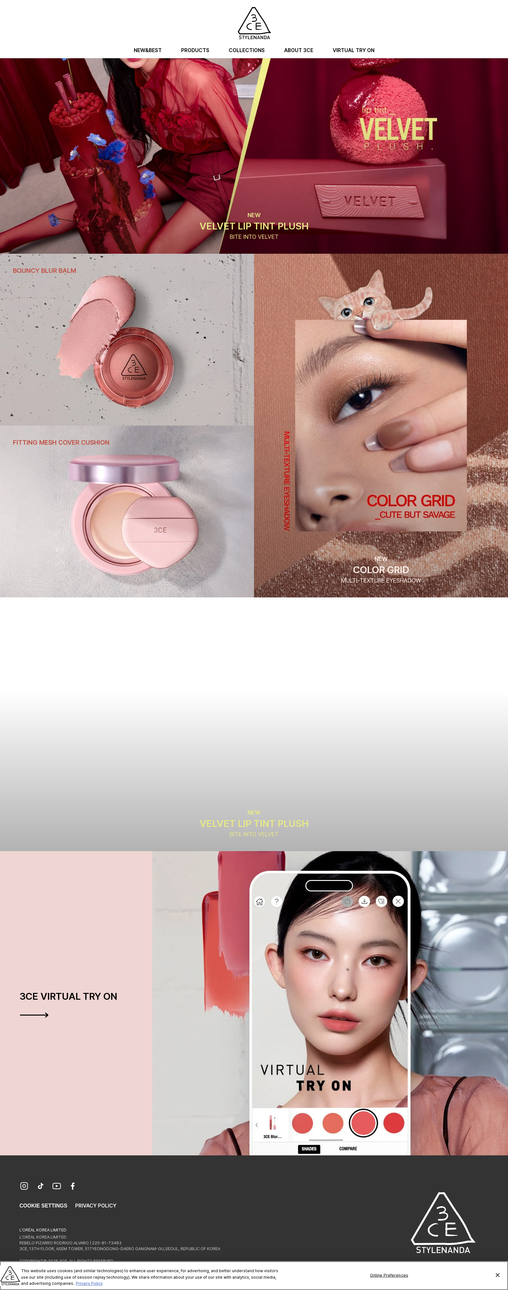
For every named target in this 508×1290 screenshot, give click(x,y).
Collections (247, 50)
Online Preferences (389, 1278)
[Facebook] (73, 1186)
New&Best (148, 50)
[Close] (498, 1278)
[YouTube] (57, 1186)
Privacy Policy (95, 1206)
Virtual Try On (354, 50)
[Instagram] (24, 1186)
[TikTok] (40, 1186)
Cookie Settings (43, 1205)
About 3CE (298, 50)
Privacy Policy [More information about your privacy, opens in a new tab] (89, 1286)
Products (195, 50)
